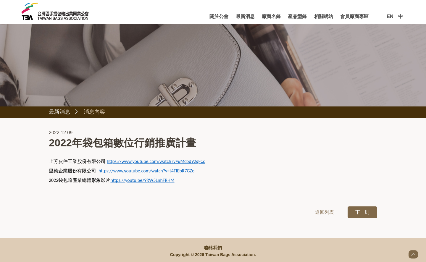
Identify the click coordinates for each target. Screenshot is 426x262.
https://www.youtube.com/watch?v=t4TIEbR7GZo (146, 171)
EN (390, 16)
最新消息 (245, 16)
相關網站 (323, 16)
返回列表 (324, 212)
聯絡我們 (213, 247)
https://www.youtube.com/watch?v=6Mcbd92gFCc (156, 162)
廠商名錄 (271, 16)
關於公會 (218, 16)
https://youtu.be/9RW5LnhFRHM (142, 181)
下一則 (362, 212)
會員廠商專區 (354, 16)
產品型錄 (297, 16)
